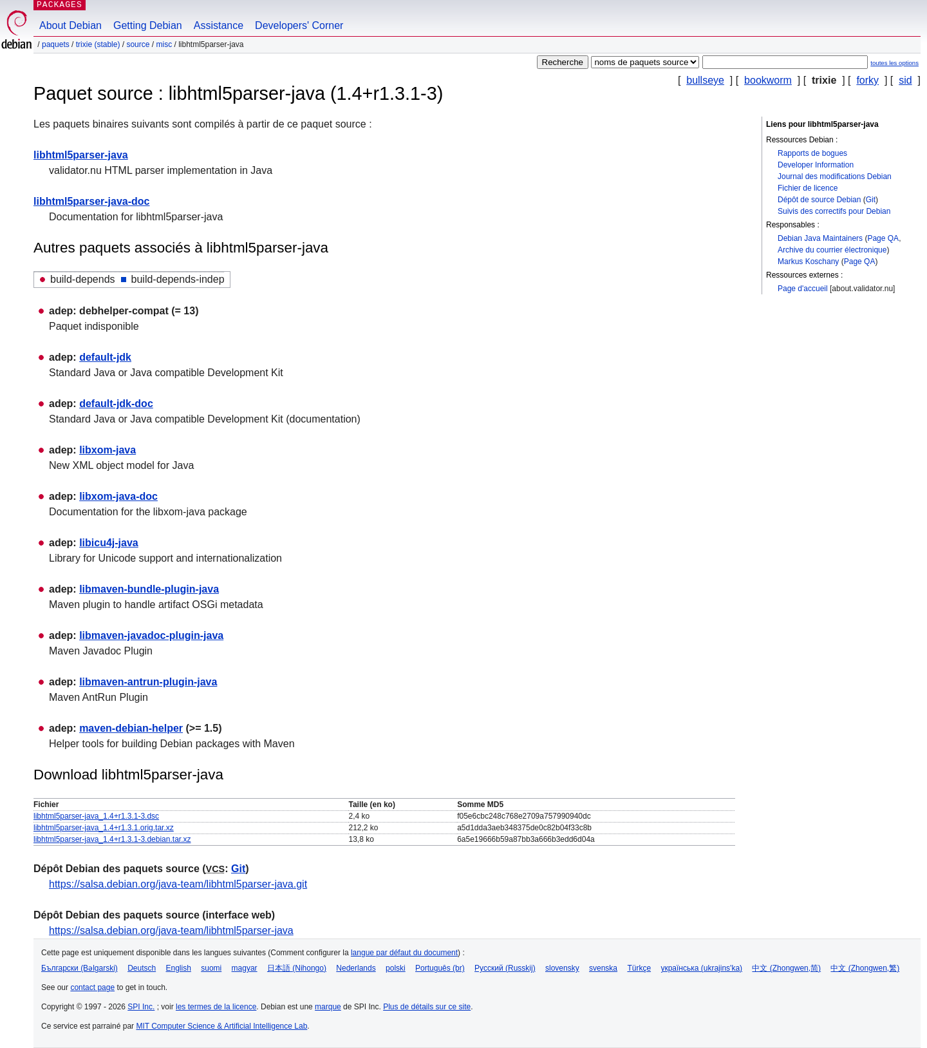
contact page (92, 987)
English (178, 968)
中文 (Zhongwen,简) (786, 968)
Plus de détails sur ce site (427, 1006)
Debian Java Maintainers (820, 238)
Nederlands (355, 968)
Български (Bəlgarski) (79, 968)
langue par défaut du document (404, 952)
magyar (245, 968)
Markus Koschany (808, 261)
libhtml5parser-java (80, 154)
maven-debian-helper (131, 728)
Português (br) (440, 968)
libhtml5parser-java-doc (91, 201)
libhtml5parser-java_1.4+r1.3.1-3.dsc (96, 816)
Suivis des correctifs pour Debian (834, 211)
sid (905, 80)
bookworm (768, 80)
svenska (603, 968)
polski (396, 968)
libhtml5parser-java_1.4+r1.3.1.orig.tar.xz (103, 827)
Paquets (56, 44)
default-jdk (105, 357)
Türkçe (639, 968)
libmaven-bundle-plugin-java (149, 589)
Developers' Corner (299, 25)
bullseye (705, 80)
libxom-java (107, 449)
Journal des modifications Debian (835, 176)
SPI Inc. (140, 1006)
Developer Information (816, 164)
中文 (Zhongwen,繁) (864, 968)
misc (164, 44)
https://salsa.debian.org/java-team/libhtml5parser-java (171, 930)
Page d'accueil (803, 288)
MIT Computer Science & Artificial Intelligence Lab (221, 1026)
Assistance (218, 25)
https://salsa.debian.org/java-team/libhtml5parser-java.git (178, 884)
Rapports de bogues (812, 153)
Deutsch (141, 968)
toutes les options (894, 62)
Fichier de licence (808, 188)
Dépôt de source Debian (819, 199)
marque (328, 1006)
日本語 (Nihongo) (296, 968)
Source (137, 44)
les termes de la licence (216, 1006)
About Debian (70, 25)
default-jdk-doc (116, 403)
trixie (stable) (98, 44)
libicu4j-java (108, 542)
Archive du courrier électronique (832, 249)
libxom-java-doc (118, 496)
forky (867, 80)
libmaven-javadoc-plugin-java (151, 635)
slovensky (562, 968)
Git (871, 199)
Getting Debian (147, 25)
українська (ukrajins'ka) (701, 968)
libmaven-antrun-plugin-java (148, 681)
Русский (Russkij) (505, 968)
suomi (211, 968)
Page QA (883, 238)
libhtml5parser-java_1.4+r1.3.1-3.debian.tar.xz (112, 839)
